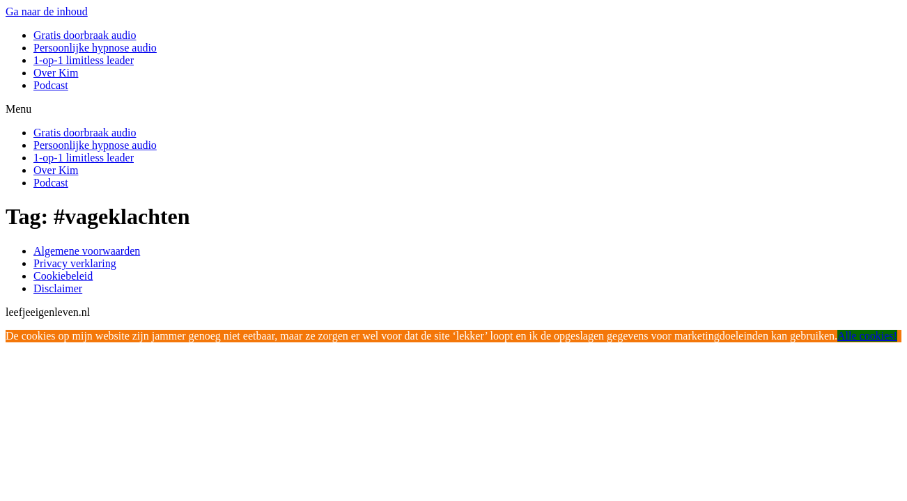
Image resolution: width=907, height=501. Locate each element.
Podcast (50, 85)
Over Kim (55, 73)
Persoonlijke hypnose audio (95, 48)
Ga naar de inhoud (47, 11)
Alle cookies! (867, 336)
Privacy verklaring (74, 263)
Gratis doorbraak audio (85, 35)
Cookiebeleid (63, 276)
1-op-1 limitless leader (83, 60)
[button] (453, 109)
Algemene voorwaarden (86, 251)
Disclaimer (57, 288)
